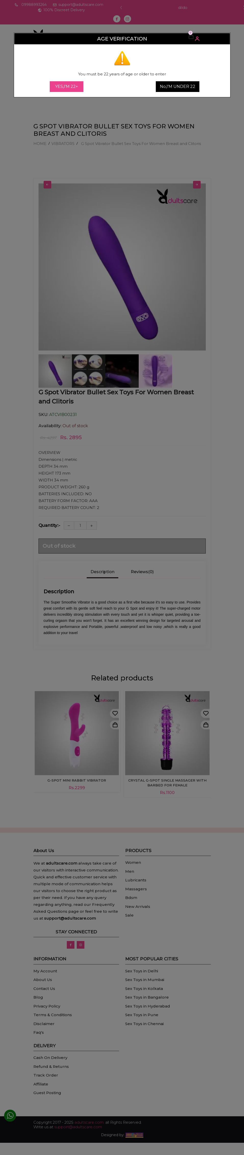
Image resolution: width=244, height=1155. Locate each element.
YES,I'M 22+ (66, 86)
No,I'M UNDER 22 (177, 86)
